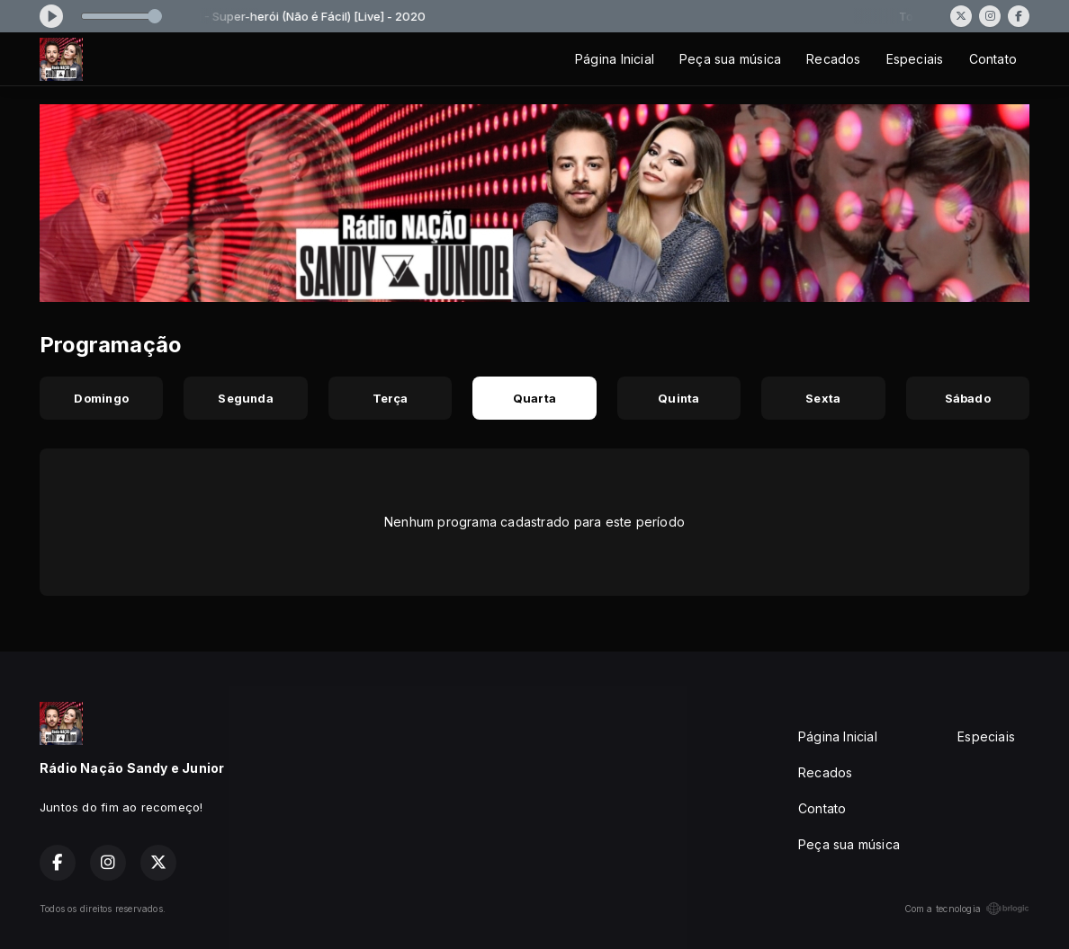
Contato (993, 59)
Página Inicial (614, 59)
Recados (833, 59)
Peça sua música (730, 59)
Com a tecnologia (966, 908)
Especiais (915, 59)
